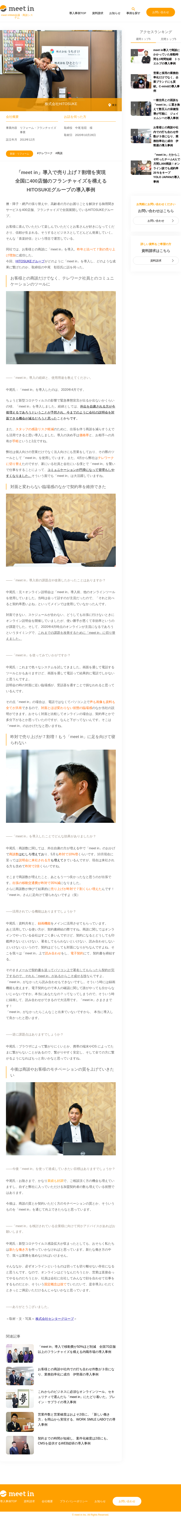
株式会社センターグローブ (54, 1318)
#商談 (59, 153)
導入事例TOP (77, 13)
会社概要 (47, 1501)
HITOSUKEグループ (30, 261)
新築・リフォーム (19, 153)
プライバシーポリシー (74, 1501)
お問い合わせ (160, 12)
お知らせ (114, 13)
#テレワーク (45, 153)
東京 (114, 105)
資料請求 (97, 13)
